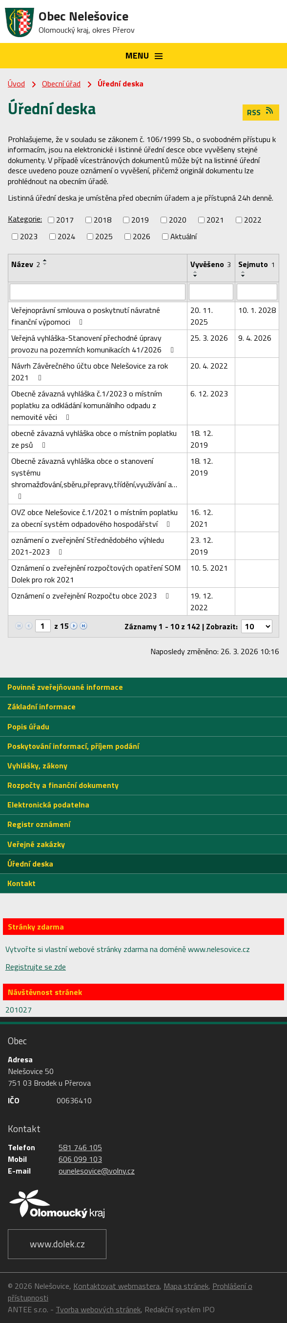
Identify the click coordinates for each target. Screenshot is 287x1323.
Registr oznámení (38, 824)
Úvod (16, 83)
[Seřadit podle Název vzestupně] (45, 260)
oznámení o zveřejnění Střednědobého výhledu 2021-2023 (87, 546)
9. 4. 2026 (254, 338)
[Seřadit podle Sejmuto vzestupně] (243, 272)
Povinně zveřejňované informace (65, 687)
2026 (141, 236)
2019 (140, 220)
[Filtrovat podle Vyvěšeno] (211, 292)
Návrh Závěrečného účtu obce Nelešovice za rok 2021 (89, 371)
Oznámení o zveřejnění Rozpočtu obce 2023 (91, 595)
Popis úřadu (28, 726)
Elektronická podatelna (48, 804)
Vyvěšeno (210, 264)
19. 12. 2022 (201, 601)
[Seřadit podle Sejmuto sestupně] (243, 276)
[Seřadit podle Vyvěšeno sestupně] (195, 276)
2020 (177, 220)
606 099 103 (80, 1159)
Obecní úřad (61, 83)
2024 (66, 236)
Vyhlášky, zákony (37, 765)
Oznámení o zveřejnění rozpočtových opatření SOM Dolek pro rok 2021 (96, 573)
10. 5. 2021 (209, 568)
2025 (104, 236)
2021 (215, 220)
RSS (260, 112)
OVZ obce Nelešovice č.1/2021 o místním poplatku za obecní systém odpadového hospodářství (94, 518)
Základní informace (41, 706)
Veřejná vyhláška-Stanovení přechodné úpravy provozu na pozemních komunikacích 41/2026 (94, 343)
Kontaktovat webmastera (116, 1286)
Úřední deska (30, 863)
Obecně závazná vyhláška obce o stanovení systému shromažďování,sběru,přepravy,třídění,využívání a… (94, 477)
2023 (29, 236)
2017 (65, 220)
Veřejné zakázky (36, 844)
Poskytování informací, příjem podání (73, 746)
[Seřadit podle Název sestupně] (45, 264)
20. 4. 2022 (209, 366)
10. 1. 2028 (257, 310)
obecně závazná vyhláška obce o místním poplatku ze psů (94, 439)
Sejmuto (256, 264)
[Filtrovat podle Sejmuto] (257, 292)
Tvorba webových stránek (98, 1309)
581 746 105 (80, 1147)
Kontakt (21, 883)
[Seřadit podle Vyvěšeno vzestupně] (195, 272)
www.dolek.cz (57, 1244)
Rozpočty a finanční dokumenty (63, 785)
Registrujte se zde (35, 966)
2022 (253, 220)
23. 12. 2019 (201, 546)
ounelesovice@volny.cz (97, 1171)
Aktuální (183, 236)
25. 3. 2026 (209, 338)
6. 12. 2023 (209, 393)
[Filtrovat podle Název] (97, 292)
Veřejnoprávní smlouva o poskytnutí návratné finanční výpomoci (85, 316)
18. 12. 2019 (201, 439)
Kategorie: (25, 219)
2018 (102, 220)
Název (25, 264)
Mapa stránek (186, 1286)
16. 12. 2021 (201, 518)
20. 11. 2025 (201, 316)
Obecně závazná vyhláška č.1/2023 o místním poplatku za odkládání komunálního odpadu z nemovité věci (86, 405)
